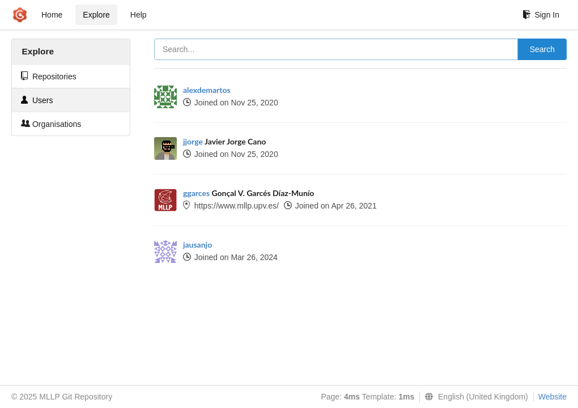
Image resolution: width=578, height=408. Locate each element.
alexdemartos (207, 90)
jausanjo (197, 244)
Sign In (540, 14)
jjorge (193, 141)
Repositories (48, 76)
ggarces (196, 193)
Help (138, 14)
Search (542, 49)
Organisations (51, 124)
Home (51, 14)
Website (552, 396)
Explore (96, 14)
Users (37, 100)
